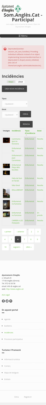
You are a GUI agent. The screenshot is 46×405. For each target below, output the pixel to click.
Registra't (28, 397)
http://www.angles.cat (15, 289)
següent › (17, 247)
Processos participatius (13, 339)
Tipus (4, 98)
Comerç (7, 366)
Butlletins (8, 326)
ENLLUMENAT (17, 190)
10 (5, 247)
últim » (29, 247)
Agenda (7, 319)
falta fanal (16, 185)
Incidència (16, 130)
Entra (16, 397)
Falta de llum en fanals (17, 179)
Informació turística (12, 359)
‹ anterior (20, 231)
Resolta (40, 139)
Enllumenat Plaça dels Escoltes (16, 167)
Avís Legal (6, 295)
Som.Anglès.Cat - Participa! (23, 17)
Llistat (21, 82)
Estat (4, 109)
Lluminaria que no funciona (16, 141)
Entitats (7, 379)
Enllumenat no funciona (16, 202)
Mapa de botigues (11, 372)
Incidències (8, 332)
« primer (7, 231)
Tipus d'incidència (30, 131)
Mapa (11, 82)
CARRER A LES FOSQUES (17, 221)
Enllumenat (29, 139)
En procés (40, 214)
